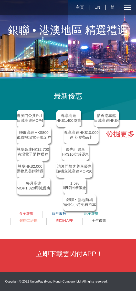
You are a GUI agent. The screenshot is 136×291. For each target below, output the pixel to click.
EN (97, 7)
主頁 (80, 7)
